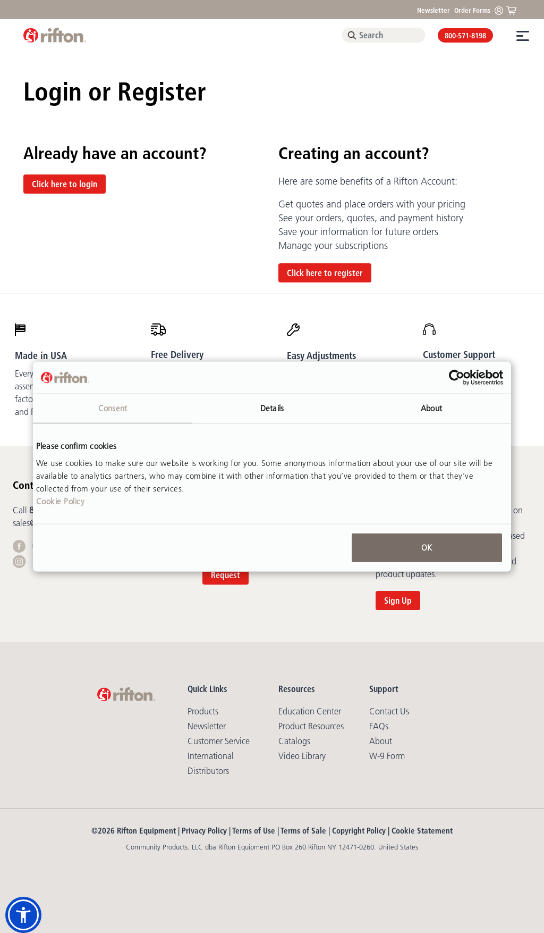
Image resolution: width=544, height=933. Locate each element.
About (380, 741)
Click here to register (325, 273)
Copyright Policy (359, 831)
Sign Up (398, 600)
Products (203, 711)
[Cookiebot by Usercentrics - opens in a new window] (456, 378)
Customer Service (219, 741)
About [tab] (431, 408)
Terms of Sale (303, 831)
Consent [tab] (112, 408)
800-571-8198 (465, 35)
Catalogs (294, 741)
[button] (23, 914)
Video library (302, 756)
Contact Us (389, 711)
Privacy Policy (204, 831)
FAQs (378, 726)
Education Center (309, 711)
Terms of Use (253, 831)
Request (225, 575)
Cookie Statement (422, 831)
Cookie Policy (60, 501)
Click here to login (64, 184)
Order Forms (472, 10)
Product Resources (311, 726)
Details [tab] (272, 408)
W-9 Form (387, 756)
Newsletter (433, 10)
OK (426, 547)
